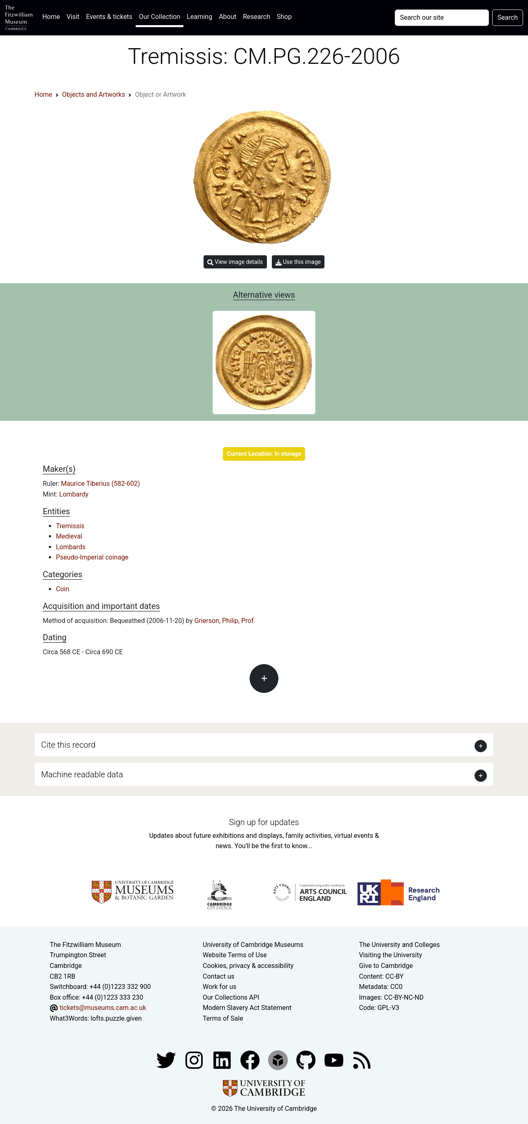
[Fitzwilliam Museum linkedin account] (251, 1059)
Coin (62, 589)
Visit (73, 17)
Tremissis (70, 526)
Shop (284, 17)
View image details (235, 262)
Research (256, 17)
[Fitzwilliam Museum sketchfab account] (279, 1059)
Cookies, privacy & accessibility (248, 966)
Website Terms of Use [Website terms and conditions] (235, 955)
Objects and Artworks (93, 94)
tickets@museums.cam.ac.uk (103, 1008)
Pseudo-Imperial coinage (92, 557)
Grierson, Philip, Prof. (225, 621)
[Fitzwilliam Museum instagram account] (195, 1059)
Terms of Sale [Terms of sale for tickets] (223, 1018)
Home (52, 16)
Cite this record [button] (68, 745)
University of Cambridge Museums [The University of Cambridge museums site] (253, 945)
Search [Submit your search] (508, 17)
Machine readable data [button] (82, 774)
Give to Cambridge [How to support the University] (386, 966)
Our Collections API (231, 997)
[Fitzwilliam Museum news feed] (362, 1059)
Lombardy (73, 494)
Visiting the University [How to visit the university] (390, 955)
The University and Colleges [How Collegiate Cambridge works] (399, 945)
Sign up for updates (264, 822)
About (227, 17)
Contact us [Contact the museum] (218, 976)
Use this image (298, 262)
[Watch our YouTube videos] (335, 1059)
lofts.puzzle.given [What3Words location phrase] (115, 1018)
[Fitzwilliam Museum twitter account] (167, 1059)
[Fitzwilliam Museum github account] (307, 1059)
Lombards (71, 547)
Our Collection (159, 17)
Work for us (219, 987)
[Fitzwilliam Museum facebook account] (223, 1059)
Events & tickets (109, 17)
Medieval (69, 536)
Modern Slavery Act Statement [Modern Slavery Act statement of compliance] (247, 1008)
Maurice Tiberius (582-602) (100, 483)
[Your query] (442, 17)
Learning (199, 17)
